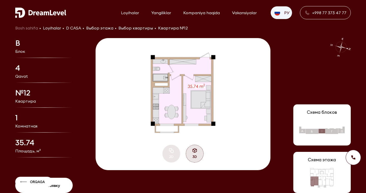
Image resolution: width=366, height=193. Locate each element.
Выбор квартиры (135, 27)
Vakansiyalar (244, 12)
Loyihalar (130, 12)
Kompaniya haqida (201, 12)
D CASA (73, 27)
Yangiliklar (161, 12)
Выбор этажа (99, 27)
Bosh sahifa (26, 27)
